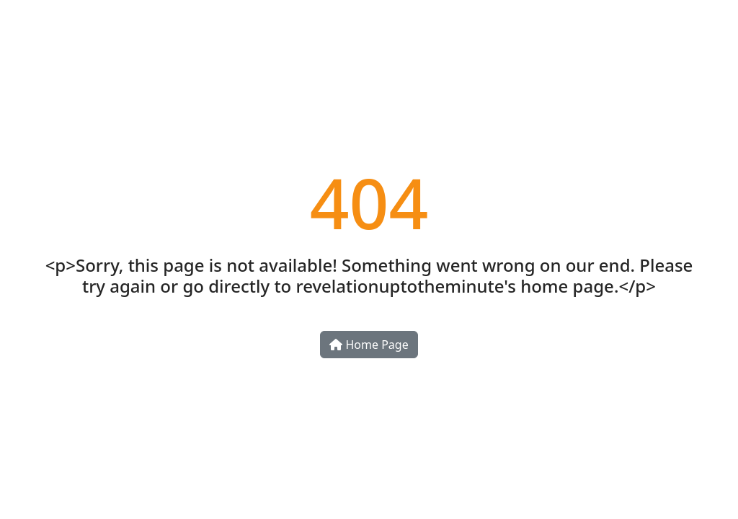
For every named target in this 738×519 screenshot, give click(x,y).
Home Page (368, 344)
